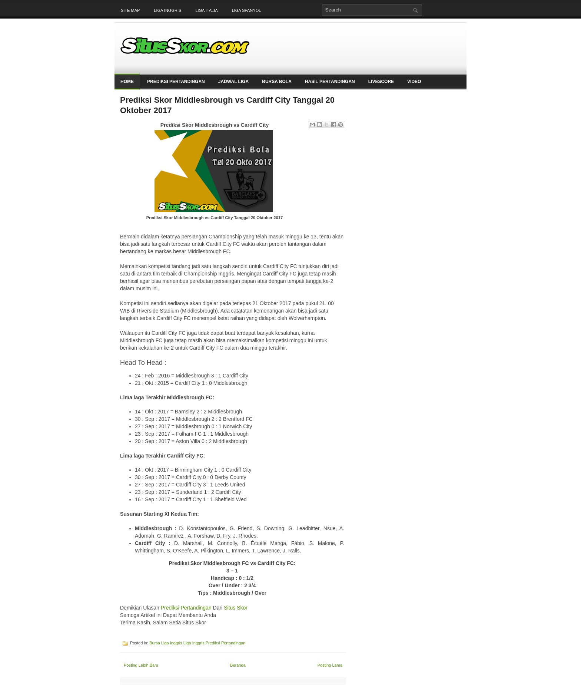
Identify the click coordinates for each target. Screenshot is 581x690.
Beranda (238, 665)
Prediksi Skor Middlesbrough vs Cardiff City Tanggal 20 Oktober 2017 (227, 105)
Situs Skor (236, 608)
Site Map (130, 10)
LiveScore (381, 81)
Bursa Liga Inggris (165, 643)
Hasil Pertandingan (330, 81)
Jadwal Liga (233, 81)
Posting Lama (330, 665)
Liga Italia (206, 10)
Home (127, 81)
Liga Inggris (167, 10)
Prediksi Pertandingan (176, 81)
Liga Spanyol (246, 10)
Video (414, 81)
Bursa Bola (277, 81)
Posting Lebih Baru (141, 665)
